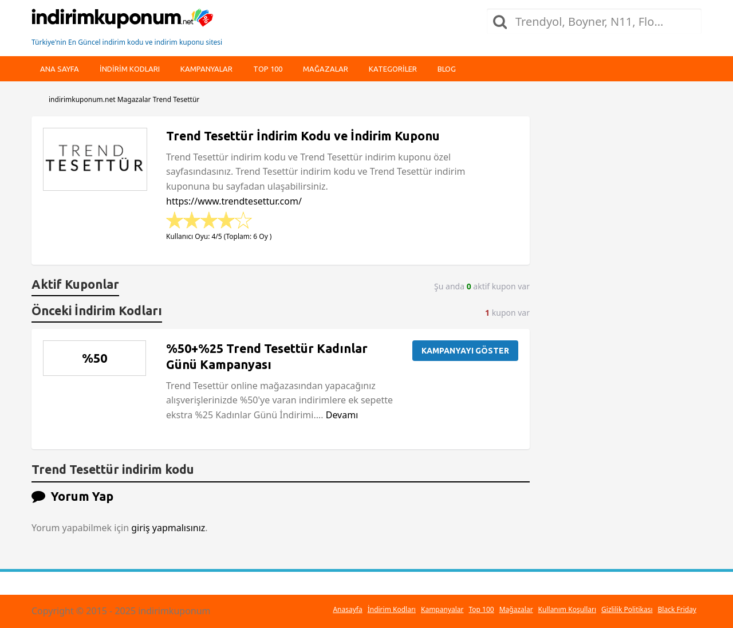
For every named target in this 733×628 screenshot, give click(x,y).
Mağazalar (325, 69)
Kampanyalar (206, 69)
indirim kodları (130, 69)
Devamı (342, 415)
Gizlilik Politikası (627, 609)
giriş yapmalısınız (168, 527)
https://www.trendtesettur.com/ (234, 201)
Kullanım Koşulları (567, 609)
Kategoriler (393, 69)
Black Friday (677, 609)
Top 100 (267, 69)
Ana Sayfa (59, 69)
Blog (447, 69)
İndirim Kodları (392, 609)
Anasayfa (347, 609)
